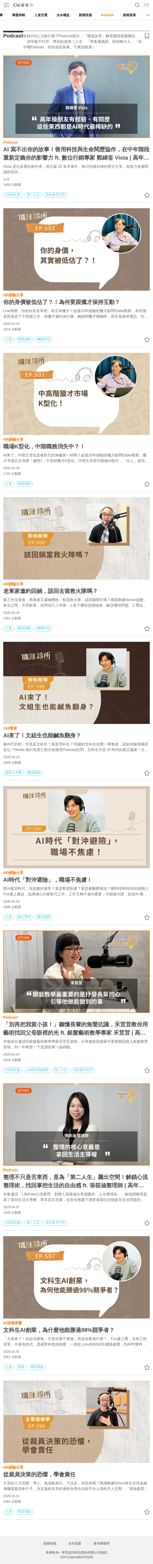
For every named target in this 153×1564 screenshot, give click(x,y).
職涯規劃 (24, 339)
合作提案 (74, 1543)
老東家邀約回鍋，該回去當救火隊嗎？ (50, 591)
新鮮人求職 (13, 772)
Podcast (107, 15)
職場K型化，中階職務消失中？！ (44, 446)
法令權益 (63, 15)
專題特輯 (18, 15)
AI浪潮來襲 (12, 1322)
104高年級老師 (37, 1070)
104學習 (10, 727)
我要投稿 (49, 1543)
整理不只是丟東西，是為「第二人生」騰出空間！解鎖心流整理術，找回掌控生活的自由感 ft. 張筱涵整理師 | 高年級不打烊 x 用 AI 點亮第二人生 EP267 (75, 1182)
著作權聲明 (101, 1543)
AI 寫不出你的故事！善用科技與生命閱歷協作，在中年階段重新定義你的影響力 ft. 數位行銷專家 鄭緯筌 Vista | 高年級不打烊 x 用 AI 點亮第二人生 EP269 (76, 154)
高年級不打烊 (55, 194)
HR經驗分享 (13, 294)
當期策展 (129, 15)
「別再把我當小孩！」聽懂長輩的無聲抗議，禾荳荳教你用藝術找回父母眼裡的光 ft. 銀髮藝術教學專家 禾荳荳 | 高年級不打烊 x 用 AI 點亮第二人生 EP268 (75, 1029)
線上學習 (24, 917)
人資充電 (40, 15)
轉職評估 (43, 339)
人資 (8, 339)
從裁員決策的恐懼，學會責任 (39, 1474)
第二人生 (33, 194)
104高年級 (12, 194)
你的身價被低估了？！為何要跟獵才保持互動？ (61, 302)
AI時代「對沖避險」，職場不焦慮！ (47, 880)
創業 (21, 1367)
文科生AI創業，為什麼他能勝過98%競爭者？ (59, 1330)
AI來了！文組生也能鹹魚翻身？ (42, 735)
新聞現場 (85, 15)
